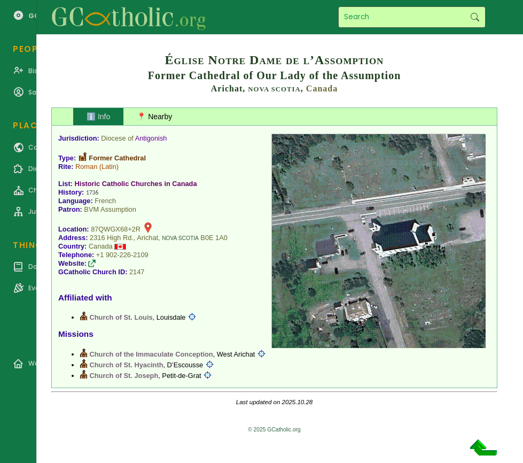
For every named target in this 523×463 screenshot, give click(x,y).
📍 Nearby (154, 116)
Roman (86, 167)
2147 (136, 272)
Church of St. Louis (121, 317)
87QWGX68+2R (115, 229)
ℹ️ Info (98, 116)
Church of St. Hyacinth (126, 365)
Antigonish (151, 138)
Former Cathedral (117, 158)
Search (474, 17)
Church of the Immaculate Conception (151, 354)
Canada (322, 88)
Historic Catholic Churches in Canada (136, 184)
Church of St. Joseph (124, 376)
